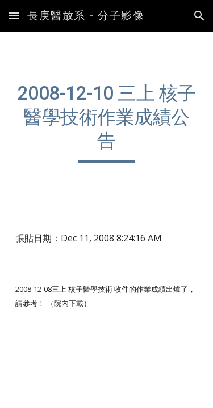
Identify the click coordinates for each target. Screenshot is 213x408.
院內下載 (68, 303)
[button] (13, 15)
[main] (107, 122)
